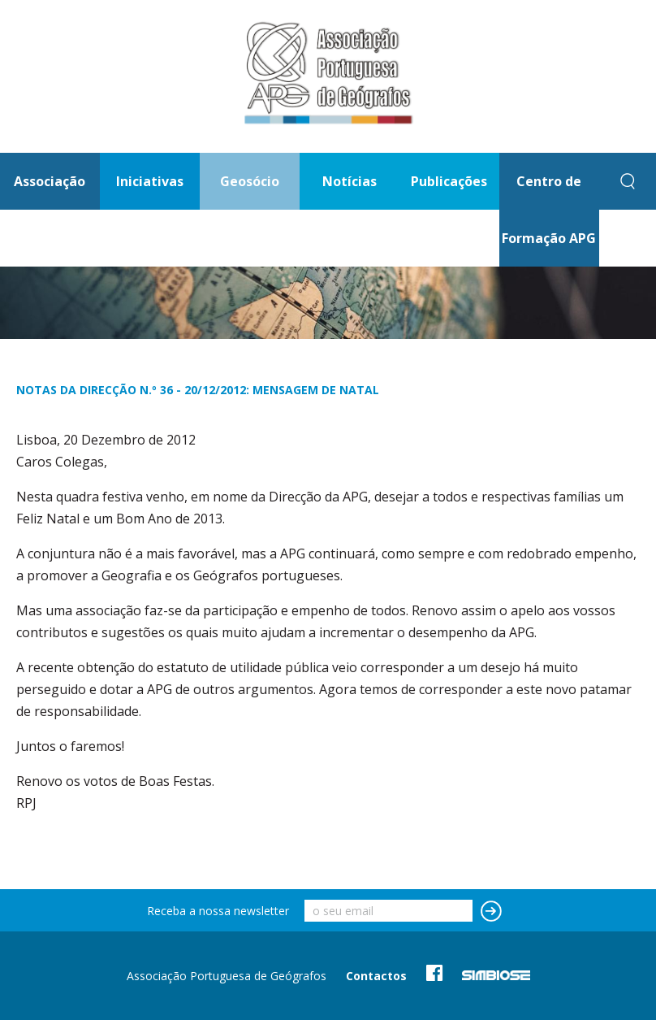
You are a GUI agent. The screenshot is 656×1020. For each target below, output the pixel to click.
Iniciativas (149, 181)
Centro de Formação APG (549, 209)
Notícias (349, 181)
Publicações (449, 181)
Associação (49, 181)
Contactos (376, 975)
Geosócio (249, 181)
